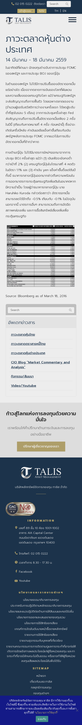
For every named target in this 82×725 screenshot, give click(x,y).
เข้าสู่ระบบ (26, 11)
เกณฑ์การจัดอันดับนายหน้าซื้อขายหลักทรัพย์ (41, 629)
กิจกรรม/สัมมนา (22, 376)
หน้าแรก (41, 676)
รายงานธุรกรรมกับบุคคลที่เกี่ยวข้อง (41, 641)
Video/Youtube (23, 385)
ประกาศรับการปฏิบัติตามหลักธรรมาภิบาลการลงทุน (41, 606)
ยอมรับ (42, 719)
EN (64, 11)
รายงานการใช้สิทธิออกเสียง (41, 635)
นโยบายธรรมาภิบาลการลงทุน (41, 600)
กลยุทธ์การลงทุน (41, 687)
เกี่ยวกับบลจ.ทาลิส (41, 682)
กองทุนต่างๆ (41, 693)
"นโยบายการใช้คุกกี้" (46, 712)
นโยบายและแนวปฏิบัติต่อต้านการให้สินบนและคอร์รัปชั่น (41, 611)
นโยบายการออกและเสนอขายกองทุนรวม (41, 617)
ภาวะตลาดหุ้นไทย (23, 334)
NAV (41, 11)
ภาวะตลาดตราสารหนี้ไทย (28, 343)
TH (56, 11)
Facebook (25, 572)
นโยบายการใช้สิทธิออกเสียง (41, 623)
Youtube (24, 581)
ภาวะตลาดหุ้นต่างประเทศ (28, 353)
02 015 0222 (21, 4)
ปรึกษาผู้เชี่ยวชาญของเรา (41, 446)
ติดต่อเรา (39, 4)
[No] (77, 710)
